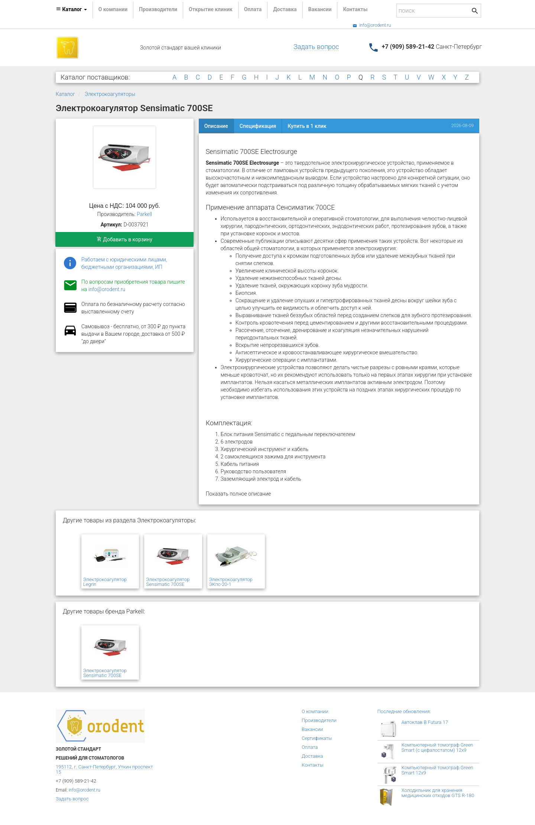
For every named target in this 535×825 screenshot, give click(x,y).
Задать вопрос (316, 47)
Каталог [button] (71, 9)
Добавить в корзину (124, 239)
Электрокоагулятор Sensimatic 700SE (167, 582)
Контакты (355, 9)
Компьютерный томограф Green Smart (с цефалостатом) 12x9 (437, 747)
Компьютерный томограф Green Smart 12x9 (437, 770)
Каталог (65, 94)
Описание (216, 126)
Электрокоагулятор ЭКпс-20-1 (231, 582)
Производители (158, 9)
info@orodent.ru (372, 25)
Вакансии (320, 9)
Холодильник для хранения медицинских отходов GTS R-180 (438, 792)
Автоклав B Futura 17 (425, 722)
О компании (112, 9)
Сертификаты (317, 738)
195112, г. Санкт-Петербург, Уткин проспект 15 (104, 769)
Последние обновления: (404, 711)
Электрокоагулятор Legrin (105, 582)
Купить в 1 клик (307, 126)
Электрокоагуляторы (110, 94)
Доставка (284, 9)
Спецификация (258, 126)
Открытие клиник (211, 9)
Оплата (253, 9)
